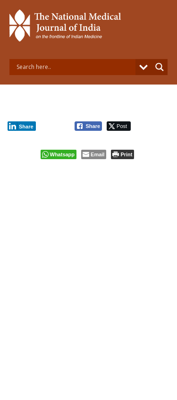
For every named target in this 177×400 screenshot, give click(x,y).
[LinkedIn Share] (22, 126)
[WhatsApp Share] (59, 154)
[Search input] (75, 67)
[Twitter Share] (119, 126)
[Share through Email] (93, 154)
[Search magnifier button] (160, 67)
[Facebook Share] (88, 126)
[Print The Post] (122, 154)
